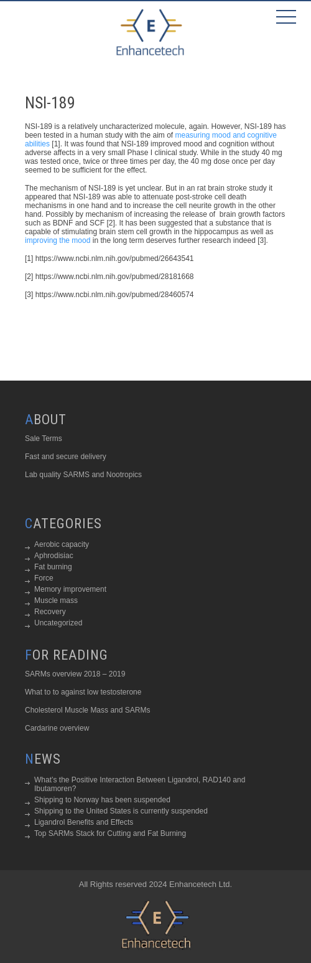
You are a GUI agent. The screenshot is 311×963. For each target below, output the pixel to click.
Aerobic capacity (61, 544)
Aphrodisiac (53, 555)
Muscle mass (56, 600)
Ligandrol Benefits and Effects (83, 822)
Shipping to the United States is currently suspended (121, 811)
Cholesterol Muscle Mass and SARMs (87, 710)
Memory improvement (70, 589)
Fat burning (53, 566)
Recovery (50, 611)
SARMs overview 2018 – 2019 (75, 674)
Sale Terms (43, 438)
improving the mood (57, 240)
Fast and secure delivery (65, 456)
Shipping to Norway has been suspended (102, 799)
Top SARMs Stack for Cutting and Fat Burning (110, 833)
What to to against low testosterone (83, 692)
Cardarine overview (57, 728)
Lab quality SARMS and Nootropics (83, 474)
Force (43, 578)
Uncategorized (58, 623)
